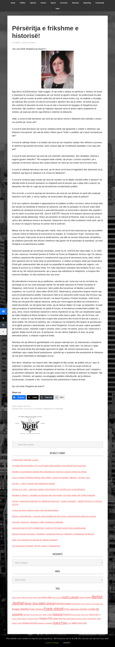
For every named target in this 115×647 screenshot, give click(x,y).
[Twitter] (33, 397)
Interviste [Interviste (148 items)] (26, 615)
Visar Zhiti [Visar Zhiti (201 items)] (82, 623)
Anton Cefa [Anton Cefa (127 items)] (37, 598)
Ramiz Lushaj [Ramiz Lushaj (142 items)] (81, 619)
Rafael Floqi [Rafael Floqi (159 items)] (58, 619)
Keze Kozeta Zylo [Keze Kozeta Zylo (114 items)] (36, 614)
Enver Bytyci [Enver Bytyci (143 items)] (85, 604)
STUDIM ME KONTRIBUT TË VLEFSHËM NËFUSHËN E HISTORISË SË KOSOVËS (49, 466)
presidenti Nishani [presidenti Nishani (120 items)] (33, 619)
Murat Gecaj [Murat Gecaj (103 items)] (85, 614)
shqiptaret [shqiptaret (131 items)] (48, 623)
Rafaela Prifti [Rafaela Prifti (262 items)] (45, 618)
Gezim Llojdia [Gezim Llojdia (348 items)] (87, 609)
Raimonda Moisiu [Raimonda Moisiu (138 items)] (69, 619)
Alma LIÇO (28, 409)
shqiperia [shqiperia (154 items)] (41, 623)
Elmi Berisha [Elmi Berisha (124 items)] (75, 604)
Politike (26, 406)
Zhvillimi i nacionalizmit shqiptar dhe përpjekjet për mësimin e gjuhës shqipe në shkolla (49, 472)
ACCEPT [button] (66, 643)
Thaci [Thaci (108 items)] (69, 623)
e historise (38, 409)
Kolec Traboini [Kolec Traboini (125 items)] (47, 615)
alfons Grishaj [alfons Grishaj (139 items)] (27, 598)
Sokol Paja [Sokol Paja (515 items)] (60, 622)
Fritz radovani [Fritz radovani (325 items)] (71, 609)
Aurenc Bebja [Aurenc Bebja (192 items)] (85, 597)
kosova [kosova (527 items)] (57, 614)
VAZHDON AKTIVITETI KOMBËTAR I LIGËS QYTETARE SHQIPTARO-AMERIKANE (49, 528)
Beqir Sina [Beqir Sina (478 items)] (31, 603)
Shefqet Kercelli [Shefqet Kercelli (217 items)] (29, 623)
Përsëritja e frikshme (53, 409)
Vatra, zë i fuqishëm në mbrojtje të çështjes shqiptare (35, 540)
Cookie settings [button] (52, 643)
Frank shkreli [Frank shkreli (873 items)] (54, 609)
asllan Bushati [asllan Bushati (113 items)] (56, 597)
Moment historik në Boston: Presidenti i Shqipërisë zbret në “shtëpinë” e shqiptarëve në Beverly (53, 534)
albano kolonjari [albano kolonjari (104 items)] (17, 597)
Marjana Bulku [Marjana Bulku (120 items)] (76, 614)
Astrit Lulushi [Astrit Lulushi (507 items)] (70, 597)
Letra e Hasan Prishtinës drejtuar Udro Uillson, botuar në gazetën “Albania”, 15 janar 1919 (51, 477)
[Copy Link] (47, 397)
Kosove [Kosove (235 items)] (66, 614)
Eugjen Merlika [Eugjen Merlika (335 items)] (20, 609)
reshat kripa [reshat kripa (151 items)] (91, 619)
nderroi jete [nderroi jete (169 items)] (93, 615)
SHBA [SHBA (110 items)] (20, 623)
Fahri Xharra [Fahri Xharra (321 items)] (36, 609)
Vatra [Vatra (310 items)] (74, 623)
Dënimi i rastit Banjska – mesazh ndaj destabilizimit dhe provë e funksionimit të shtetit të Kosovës (54, 516)
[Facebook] (19, 397)
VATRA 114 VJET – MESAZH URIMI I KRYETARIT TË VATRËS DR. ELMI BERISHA (48, 489)
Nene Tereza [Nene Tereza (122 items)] (21, 619)
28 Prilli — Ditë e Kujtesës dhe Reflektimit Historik (33, 483)
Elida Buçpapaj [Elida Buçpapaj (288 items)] (63, 603)
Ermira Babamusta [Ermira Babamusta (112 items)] (97, 604)
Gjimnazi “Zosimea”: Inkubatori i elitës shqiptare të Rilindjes (37, 522)
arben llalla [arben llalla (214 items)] (47, 597)
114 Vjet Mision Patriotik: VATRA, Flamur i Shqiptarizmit (36, 546)
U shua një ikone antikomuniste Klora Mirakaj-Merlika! (35, 510)
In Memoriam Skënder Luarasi (25, 460)
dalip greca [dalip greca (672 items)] (46, 603)
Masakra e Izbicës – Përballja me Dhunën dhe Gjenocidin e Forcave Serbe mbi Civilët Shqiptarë (53, 495)
